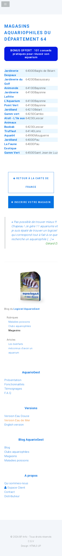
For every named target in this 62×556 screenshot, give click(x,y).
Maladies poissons (19, 321)
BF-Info (23, 536)
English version (14, 424)
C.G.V (31, 541)
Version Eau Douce (16, 416)
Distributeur (12, 496)
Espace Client (14, 487)
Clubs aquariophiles (19, 326)
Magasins (10, 456)
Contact (9, 492)
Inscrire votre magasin (31, 202)
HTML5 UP (35, 546)
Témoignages (13, 388)
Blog (7, 447)
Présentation (12, 380)
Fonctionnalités (14, 384)
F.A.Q (7, 393)
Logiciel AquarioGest (27, 308)
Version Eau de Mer (17, 420)
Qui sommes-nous (16, 483)
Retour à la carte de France (31, 182)
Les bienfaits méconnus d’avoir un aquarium (20, 348)
